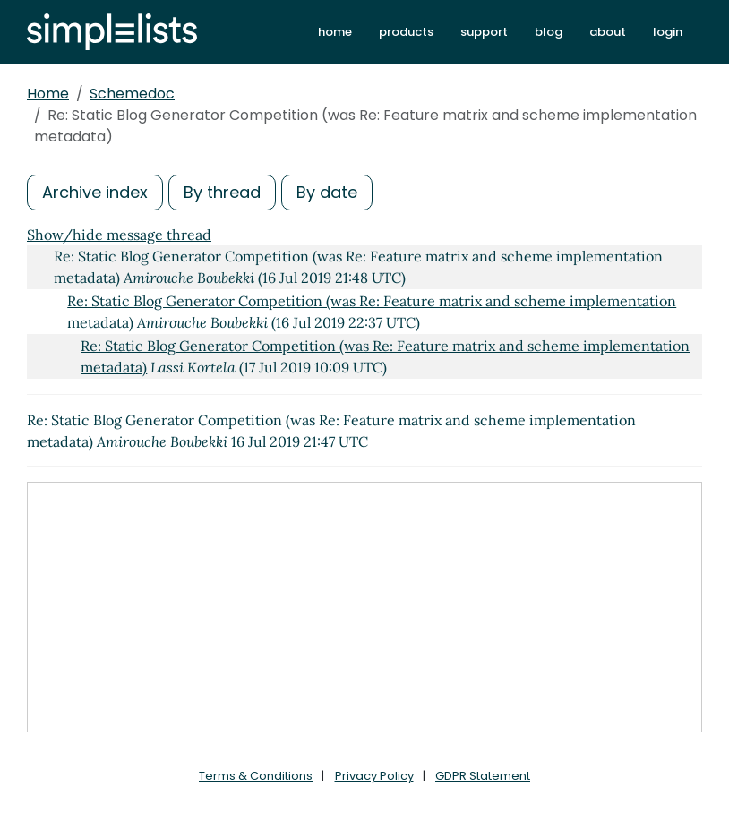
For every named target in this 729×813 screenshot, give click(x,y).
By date (326, 192)
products (406, 31)
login (667, 31)
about (607, 31)
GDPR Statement (482, 775)
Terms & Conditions (256, 775)
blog (548, 31)
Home (48, 93)
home (335, 31)
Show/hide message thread (119, 235)
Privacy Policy (374, 775)
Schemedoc (132, 93)
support (484, 31)
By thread (222, 192)
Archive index (95, 192)
